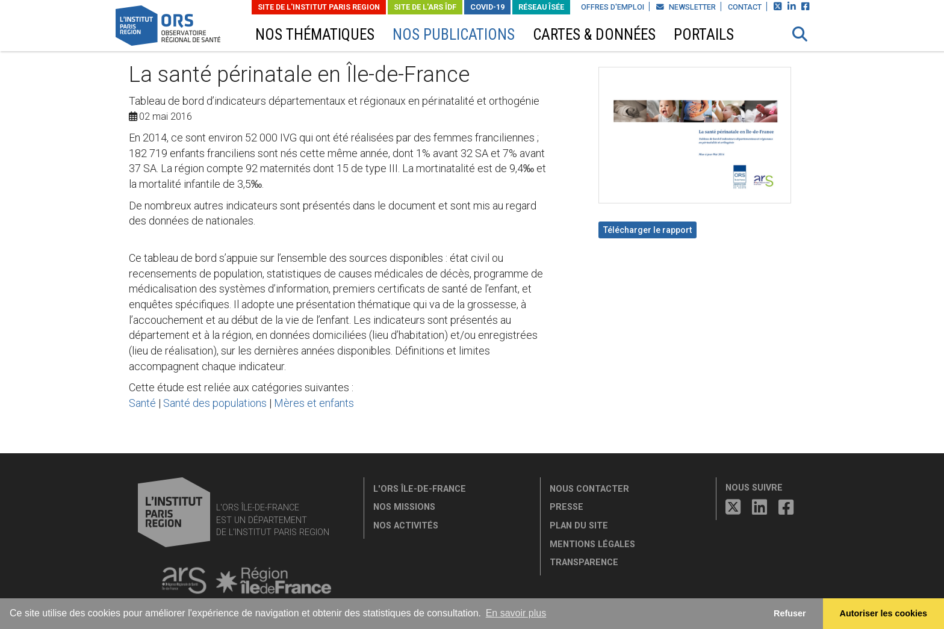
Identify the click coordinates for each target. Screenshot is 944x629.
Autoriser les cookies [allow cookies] (884, 613)
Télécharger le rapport (647, 230)
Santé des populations (215, 403)
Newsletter (686, 6)
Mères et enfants (314, 403)
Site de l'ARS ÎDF (425, 6)
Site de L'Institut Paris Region (319, 6)
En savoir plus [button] (516, 613)
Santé (142, 403)
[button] (800, 34)
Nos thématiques (314, 34)
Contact (745, 6)
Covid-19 (487, 6)
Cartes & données (594, 34)
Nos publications (454, 34)
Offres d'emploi (612, 6)
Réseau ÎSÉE (541, 6)
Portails (704, 34)
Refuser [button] (790, 613)
